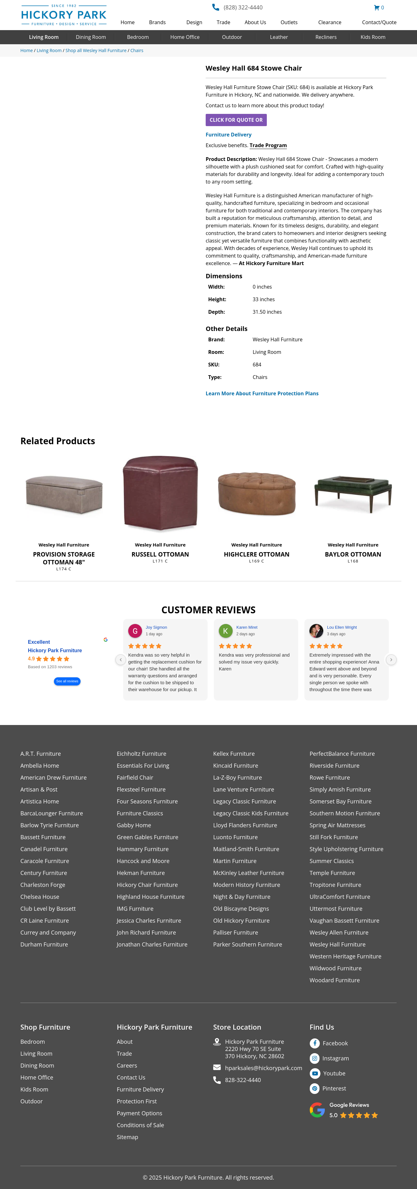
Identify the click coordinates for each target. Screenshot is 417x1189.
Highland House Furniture (151, 896)
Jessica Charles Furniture (149, 920)
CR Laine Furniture (44, 920)
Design (195, 22)
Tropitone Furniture (336, 884)
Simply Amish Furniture (340, 789)
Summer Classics (332, 861)
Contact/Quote (379, 22)
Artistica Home (39, 801)
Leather (279, 37)
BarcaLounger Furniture (51, 813)
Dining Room (91, 37)
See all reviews (67, 681)
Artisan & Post (38, 789)
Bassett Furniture (43, 837)
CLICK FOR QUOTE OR (236, 119)
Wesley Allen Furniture (339, 932)
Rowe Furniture (330, 777)
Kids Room (373, 37)
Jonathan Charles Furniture (152, 944)
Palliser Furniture (235, 932)
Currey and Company (48, 932)
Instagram (336, 1058)
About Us (255, 22)
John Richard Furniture (146, 932)
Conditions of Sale (140, 1125)
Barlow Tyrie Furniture (49, 825)
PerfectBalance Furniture (342, 753)
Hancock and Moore (143, 861)
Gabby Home (134, 825)
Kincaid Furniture (235, 765)
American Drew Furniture (53, 777)
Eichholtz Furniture (141, 753)
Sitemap (128, 1137)
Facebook (335, 1043)
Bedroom (138, 37)
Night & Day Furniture (242, 896)
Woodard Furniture (335, 980)
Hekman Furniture (141, 873)
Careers (127, 1065)
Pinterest (334, 1088)
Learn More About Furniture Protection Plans (262, 393)
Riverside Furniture (335, 765)
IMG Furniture (135, 908)
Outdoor (232, 37)
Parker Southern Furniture (247, 944)
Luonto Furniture (235, 837)
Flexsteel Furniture (141, 789)
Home (127, 22)
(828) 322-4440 (243, 7)
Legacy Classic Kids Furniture (251, 813)
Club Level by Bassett (48, 908)
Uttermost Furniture (336, 908)
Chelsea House (39, 896)
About (125, 1041)
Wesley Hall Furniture (64, 544)
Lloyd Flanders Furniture (245, 825)
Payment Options (139, 1113)
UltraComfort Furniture (340, 896)
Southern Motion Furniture (345, 813)
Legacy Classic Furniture (244, 801)
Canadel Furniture (44, 849)
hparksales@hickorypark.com (263, 1068)
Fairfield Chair (135, 777)
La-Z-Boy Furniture (237, 777)
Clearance (329, 22)
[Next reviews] (391, 659)
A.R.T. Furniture (40, 753)
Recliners (326, 37)
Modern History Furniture (246, 884)
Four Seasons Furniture (147, 801)
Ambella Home (39, 765)
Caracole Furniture (44, 861)
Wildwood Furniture (336, 968)
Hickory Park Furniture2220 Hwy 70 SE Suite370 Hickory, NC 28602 (254, 1049)
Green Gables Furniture (148, 837)
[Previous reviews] (120, 659)
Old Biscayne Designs (241, 908)
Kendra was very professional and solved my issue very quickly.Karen (254, 661)
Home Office (184, 37)
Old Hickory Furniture (241, 920)
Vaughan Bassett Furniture (345, 920)
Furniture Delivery (228, 134)
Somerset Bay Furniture (341, 801)
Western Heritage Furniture (346, 956)
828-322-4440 (243, 1080)
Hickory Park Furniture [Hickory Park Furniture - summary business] (55, 650)
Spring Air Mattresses (338, 825)
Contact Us (131, 1077)
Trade (223, 22)
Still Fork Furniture (334, 837)
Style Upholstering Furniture (347, 849)
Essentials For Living (143, 765)
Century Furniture (43, 873)
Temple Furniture (332, 873)
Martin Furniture (234, 861)
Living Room (44, 37)
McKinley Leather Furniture (248, 873)
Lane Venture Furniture (243, 789)
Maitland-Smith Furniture (246, 849)
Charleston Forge (42, 884)
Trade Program (268, 145)
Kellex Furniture (234, 753)
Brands (157, 22)
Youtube (335, 1073)
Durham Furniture (44, 944)
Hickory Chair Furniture (147, 884)
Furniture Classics (140, 813)
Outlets (289, 22)
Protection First (137, 1101)
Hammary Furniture (143, 849)
